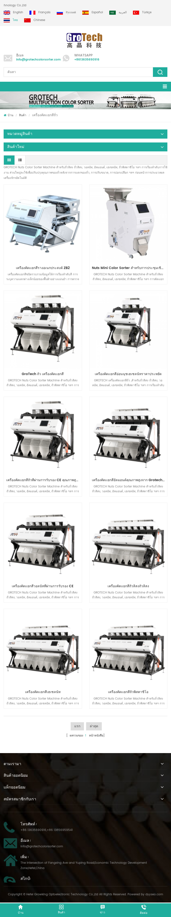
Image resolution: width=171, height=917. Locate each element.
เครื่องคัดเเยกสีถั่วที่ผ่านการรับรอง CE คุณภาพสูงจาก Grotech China (44, 480)
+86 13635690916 (33, 830)
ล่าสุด (94, 726)
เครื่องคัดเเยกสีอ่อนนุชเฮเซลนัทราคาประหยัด (128, 374)
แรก (77, 726)
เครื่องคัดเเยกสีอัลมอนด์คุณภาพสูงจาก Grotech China (129, 480)
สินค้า (22, 115)
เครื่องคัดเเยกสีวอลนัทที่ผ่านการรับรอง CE (43, 586)
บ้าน (8, 115)
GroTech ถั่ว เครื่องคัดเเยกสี (43, 374)
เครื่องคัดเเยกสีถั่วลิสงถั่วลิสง (128, 586)
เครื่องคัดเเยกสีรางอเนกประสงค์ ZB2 (43, 268)
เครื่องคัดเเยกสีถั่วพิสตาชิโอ (128, 692)
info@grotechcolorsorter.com (38, 59)
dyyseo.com (154, 894)
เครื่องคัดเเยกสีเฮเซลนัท (43, 692)
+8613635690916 (86, 59)
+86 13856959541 (60, 830)
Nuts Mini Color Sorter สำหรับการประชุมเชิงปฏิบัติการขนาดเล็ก (129, 268)
